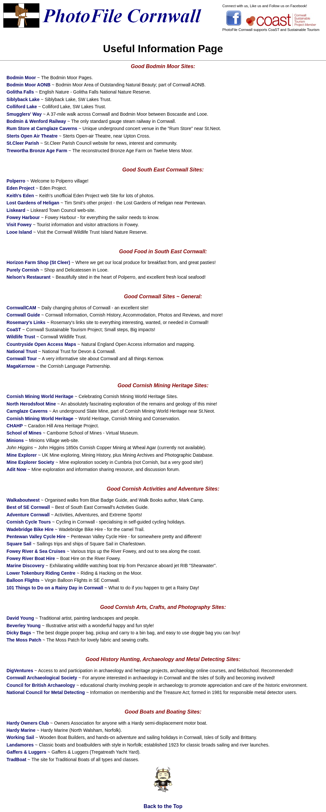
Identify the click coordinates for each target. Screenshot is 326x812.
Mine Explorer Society (30, 462)
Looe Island (19, 232)
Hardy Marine (21, 730)
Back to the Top (163, 806)
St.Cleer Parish (23, 143)
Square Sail (19, 543)
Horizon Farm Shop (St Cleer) (38, 262)
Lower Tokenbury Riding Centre (41, 573)
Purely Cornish (23, 270)
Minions (15, 440)
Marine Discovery (25, 565)
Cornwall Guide (23, 314)
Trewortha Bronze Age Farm (37, 150)
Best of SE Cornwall (28, 507)
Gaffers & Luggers (26, 752)
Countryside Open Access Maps (41, 344)
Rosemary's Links (26, 322)
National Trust (22, 351)
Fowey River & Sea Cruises (36, 551)
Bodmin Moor (21, 77)
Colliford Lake (22, 106)
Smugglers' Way (24, 114)
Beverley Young (24, 625)
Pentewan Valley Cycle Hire (36, 536)
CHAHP (15, 425)
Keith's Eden (20, 195)
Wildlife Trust (21, 336)
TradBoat (16, 759)
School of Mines (24, 433)
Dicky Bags (19, 632)
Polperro (16, 181)
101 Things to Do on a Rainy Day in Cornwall (55, 587)
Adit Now (16, 469)
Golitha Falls (20, 92)
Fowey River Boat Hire (31, 558)
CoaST (14, 329)
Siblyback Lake (23, 99)
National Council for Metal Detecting (46, 692)
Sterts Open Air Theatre (32, 136)
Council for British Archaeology (41, 685)
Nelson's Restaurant (29, 277)
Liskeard (16, 210)
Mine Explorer (22, 455)
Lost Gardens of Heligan (33, 202)
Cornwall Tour (22, 358)
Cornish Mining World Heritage (40, 396)
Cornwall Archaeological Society (42, 677)
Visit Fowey (19, 224)
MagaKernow (21, 366)
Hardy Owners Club (28, 723)
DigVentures (20, 670)
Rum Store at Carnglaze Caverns (42, 128)
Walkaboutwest (23, 500)
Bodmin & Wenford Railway (36, 121)
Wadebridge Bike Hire (30, 529)
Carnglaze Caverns (27, 411)
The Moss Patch (24, 639)
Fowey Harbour (23, 217)
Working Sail (20, 737)
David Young (20, 618)
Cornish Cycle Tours (29, 521)
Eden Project (21, 188)
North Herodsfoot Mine (31, 403)
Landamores (20, 744)
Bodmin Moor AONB (29, 84)
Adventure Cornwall (28, 514)
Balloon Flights (23, 580)
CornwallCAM (21, 307)
